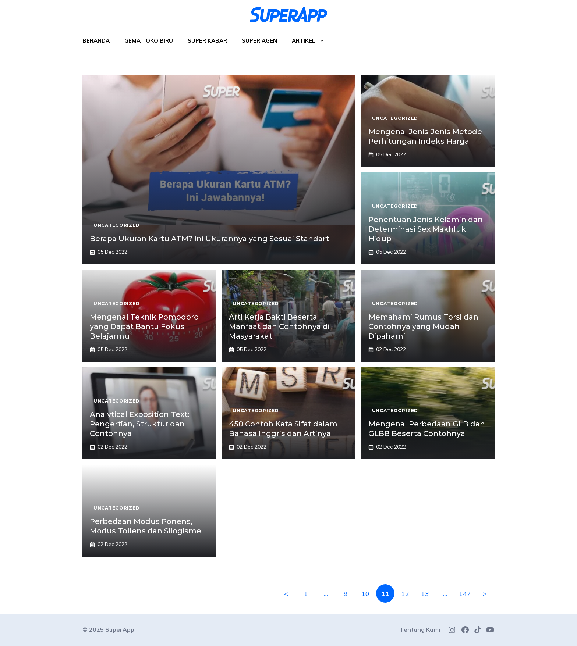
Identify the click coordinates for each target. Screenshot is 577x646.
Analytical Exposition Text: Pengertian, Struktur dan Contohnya (140, 424)
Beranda (96, 40)
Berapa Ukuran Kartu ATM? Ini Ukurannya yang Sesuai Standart (209, 238)
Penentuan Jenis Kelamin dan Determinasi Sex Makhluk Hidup (425, 229)
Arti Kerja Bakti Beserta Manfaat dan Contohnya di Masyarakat (279, 326)
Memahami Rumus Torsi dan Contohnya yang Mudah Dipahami (423, 326)
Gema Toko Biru (148, 40)
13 (425, 593)
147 (465, 593)
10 (365, 593)
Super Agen (259, 40)
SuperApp (119, 629)
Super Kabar (207, 40)
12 (405, 593)
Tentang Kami (420, 629)
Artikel (312, 41)
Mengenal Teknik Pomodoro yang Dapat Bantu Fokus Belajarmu (144, 326)
